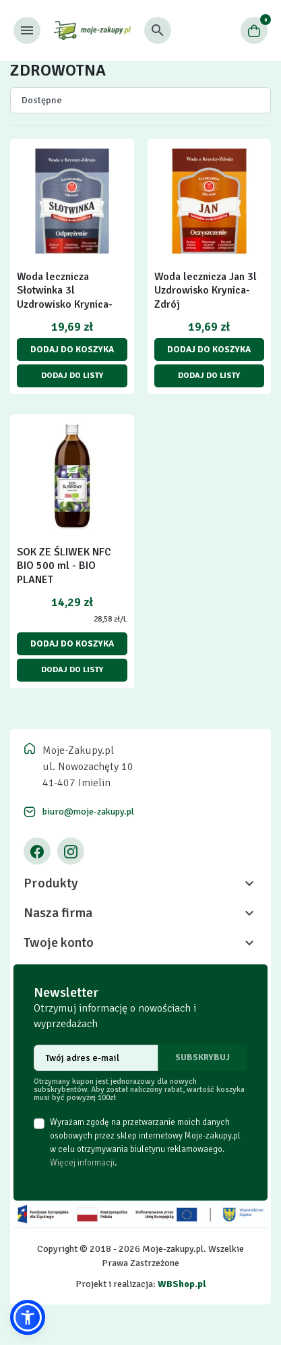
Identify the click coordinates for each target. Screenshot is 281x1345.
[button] (158, 30)
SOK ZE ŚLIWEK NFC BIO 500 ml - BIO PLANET (64, 566)
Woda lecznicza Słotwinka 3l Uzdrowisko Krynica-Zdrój (65, 297)
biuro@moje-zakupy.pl (88, 811)
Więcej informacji (82, 1162)
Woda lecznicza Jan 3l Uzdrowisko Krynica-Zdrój (205, 291)
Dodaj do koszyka (72, 349)
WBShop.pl (182, 1284)
